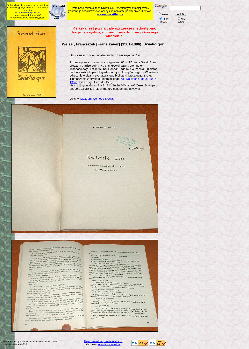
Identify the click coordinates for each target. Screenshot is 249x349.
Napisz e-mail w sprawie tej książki (103, 341)
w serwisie (110, 14)
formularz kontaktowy (109, 344)
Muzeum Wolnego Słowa (27, 12)
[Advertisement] (82, 22)
